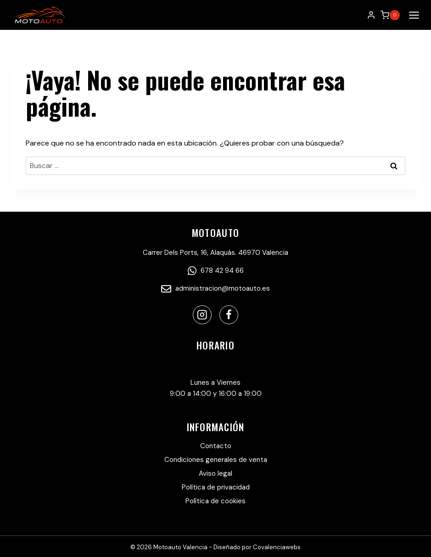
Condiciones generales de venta (215, 459)
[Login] (371, 15)
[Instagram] (202, 314)
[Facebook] (228, 314)
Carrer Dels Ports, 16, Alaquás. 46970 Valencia (215, 252)
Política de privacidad (216, 487)
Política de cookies (215, 501)
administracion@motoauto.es (215, 288)
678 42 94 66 (216, 270)
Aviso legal (215, 473)
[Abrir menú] (412, 14)
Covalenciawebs (277, 547)
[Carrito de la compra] (390, 15)
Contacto (215, 445)
